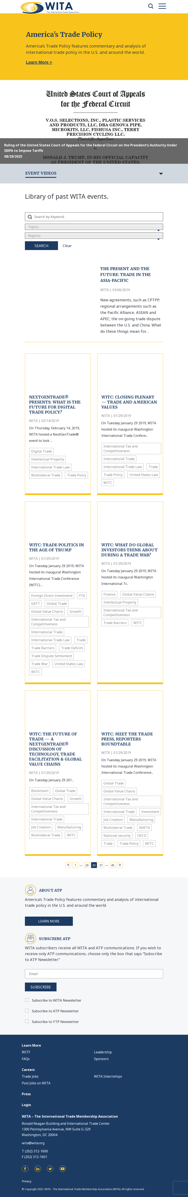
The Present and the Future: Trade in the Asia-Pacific (125, 274)
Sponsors (101, 1058)
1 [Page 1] (75, 865)
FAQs (26, 1058)
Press (26, 1094)
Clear (67, 245)
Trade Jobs (30, 1076)
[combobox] (94, 227)
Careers (28, 1069)
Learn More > (39, 62)
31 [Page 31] (101, 865)
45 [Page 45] (112, 865)
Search (41, 245)
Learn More (48, 921)
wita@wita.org (33, 1143)
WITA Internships (108, 1076)
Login (26, 1105)
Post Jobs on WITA (36, 1083)
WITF (26, 1052)
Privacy (26, 1181)
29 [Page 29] (87, 865)
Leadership (103, 1052)
